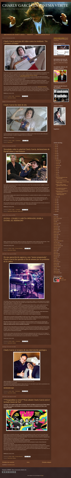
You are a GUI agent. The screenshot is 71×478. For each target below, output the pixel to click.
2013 (56, 202)
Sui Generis (56, 269)
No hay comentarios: (19, 248)
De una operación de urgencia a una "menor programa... (61, 189)
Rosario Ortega (56, 266)
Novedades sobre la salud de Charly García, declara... (62, 182)
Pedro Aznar (56, 255)
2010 (56, 207)
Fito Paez (55, 232)
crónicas (55, 224)
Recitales (55, 263)
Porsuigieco (56, 256)
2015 (56, 199)
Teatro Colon (56, 271)
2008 (56, 211)
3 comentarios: (17, 96)
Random (55, 260)
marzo (57, 175)
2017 (56, 157)
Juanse (55, 239)
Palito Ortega (56, 253)
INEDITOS (30, 34)
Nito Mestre (56, 248)
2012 (56, 204)
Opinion (55, 252)
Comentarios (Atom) (11, 464)
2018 (56, 155)
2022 (56, 148)
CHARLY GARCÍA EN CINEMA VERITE (35, 5)
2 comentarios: (18, 140)
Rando (55, 258)
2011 (56, 206)
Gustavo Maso (56, 234)
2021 (56, 150)
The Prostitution (56, 272)
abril (57, 174)
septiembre (58, 165)
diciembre (58, 160)
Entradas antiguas (46, 462)
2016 (56, 158)
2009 (56, 209)
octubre (57, 163)
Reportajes (56, 264)
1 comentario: (18, 209)
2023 (56, 146)
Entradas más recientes (8, 462)
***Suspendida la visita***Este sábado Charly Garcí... (61, 194)
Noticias (14, 97)
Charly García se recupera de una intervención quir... (62, 191)
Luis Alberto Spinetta (57, 245)
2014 (56, 200)
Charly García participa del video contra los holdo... (61, 178)
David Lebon (15, 211)
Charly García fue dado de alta (15, 105)
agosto (57, 167)
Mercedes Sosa (56, 247)
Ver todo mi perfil (63, 279)
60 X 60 (55, 216)
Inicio (28, 462)
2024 (56, 144)
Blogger (42, 475)
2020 (56, 151)
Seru (22, 211)
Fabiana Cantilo (56, 231)
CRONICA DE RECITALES (42, 34)
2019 (56, 153)
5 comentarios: (17, 391)
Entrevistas (56, 229)
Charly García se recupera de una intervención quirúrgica (25, 350)
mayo (57, 172)
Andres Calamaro (57, 218)
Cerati (55, 221)
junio (57, 170)
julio (56, 168)
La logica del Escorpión (58, 240)
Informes (55, 237)
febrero (57, 196)
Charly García (9, 97)
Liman (62, 278)
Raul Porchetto (56, 261)
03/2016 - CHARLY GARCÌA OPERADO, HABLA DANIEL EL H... (62, 185)
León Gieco (56, 242)
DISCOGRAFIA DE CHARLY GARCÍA (14, 34)
